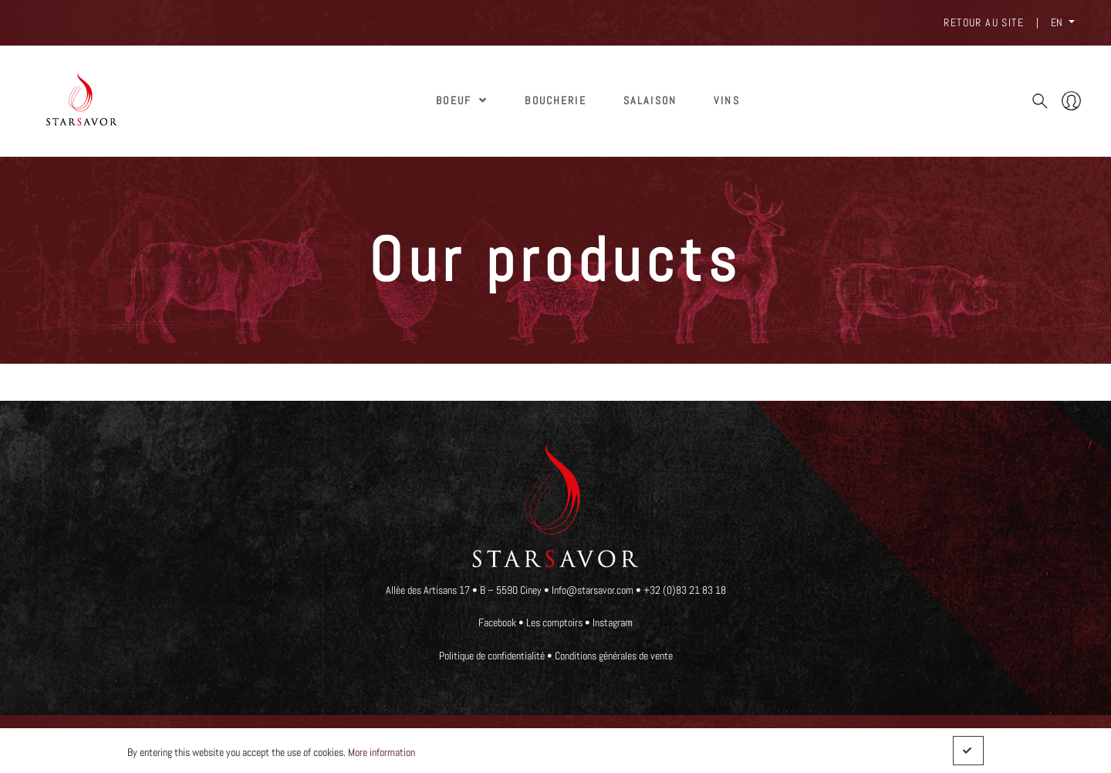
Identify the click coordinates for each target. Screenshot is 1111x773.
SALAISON (650, 100)
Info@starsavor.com (594, 590)
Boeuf (462, 100)
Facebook (497, 622)
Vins (727, 100)
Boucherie (555, 100)
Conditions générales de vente (614, 656)
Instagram (613, 622)
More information (381, 752)
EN (1058, 22)
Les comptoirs (554, 622)
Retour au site (984, 22)
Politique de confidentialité (492, 656)
